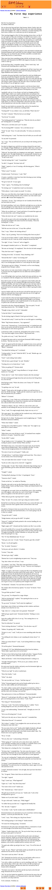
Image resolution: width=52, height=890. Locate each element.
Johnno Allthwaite (21, 10)
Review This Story (5, 10)
